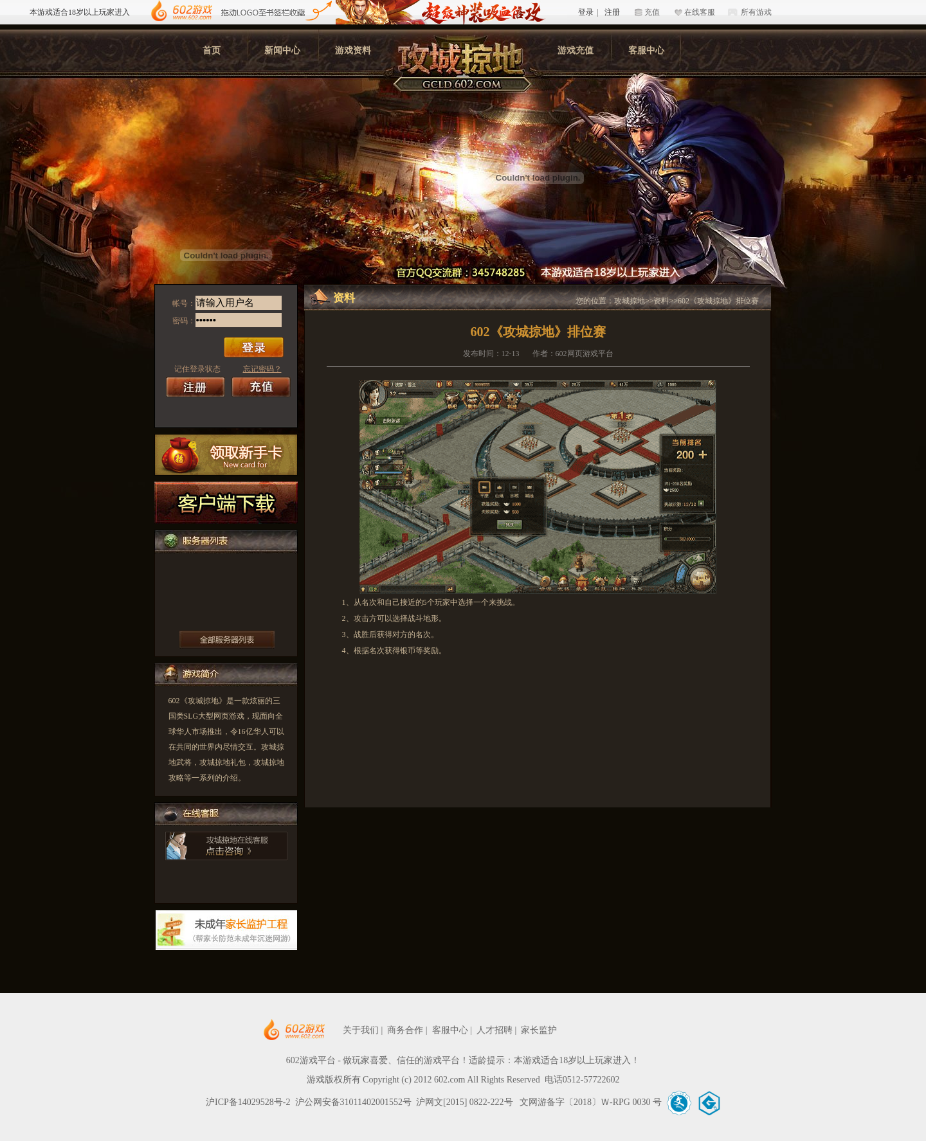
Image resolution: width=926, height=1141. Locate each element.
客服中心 (646, 50)
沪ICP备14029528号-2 (248, 1102)
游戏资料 (353, 50)
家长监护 (539, 1030)
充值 (652, 12)
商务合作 (405, 1030)
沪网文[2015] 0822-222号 (465, 1102)
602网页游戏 (333, 1030)
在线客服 (699, 12)
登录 (586, 12)
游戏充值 (576, 50)
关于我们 (361, 1030)
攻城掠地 (629, 300)
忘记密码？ (262, 368)
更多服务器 (227, 640)
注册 (612, 12)
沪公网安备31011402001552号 (353, 1102)
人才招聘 (495, 1030)
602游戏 (181, 11)
